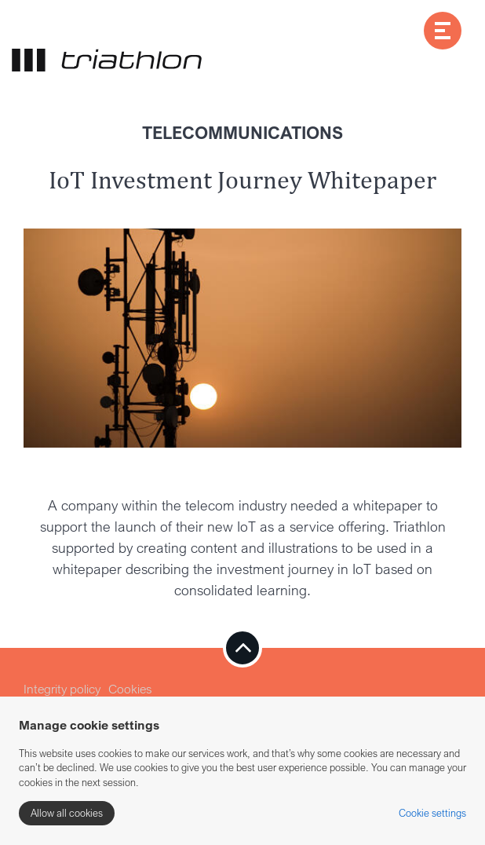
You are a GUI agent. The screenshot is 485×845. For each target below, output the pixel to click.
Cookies (130, 689)
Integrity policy (62, 689)
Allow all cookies (67, 813)
